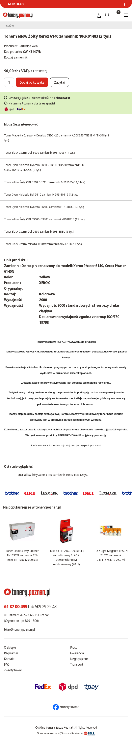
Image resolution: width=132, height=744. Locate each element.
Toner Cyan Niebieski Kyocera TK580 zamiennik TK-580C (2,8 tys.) (44, 207)
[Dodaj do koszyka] (32, 82)
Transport (76, 664)
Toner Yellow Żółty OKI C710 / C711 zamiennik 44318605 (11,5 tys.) (44, 182)
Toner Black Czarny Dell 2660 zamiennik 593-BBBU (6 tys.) (39, 231)
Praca (73, 647)
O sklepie (10, 647)
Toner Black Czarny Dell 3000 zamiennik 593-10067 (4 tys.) (39, 152)
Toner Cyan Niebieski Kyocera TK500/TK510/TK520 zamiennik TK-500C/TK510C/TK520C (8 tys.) (44, 167)
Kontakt (9, 659)
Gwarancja (77, 653)
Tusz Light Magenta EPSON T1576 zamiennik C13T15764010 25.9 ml (110, 555)
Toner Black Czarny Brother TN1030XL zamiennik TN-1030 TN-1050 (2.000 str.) (22, 555)
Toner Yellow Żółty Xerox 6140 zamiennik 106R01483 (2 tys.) (52, 475)
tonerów (44, 382)
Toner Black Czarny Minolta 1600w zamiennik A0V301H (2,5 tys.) (43, 244)
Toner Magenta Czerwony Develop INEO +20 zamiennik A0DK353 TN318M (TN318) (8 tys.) (56, 137)
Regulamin (11, 653)
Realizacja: (83, 733)
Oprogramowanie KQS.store (53, 733)
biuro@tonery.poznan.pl (19, 629)
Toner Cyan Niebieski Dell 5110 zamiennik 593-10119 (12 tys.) (41, 194)
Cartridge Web (28, 46)
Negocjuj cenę (79, 659)
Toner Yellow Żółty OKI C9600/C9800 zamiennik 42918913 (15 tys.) (44, 219)
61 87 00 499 (16, 4)
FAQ (6, 664)
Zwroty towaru (13, 670)
